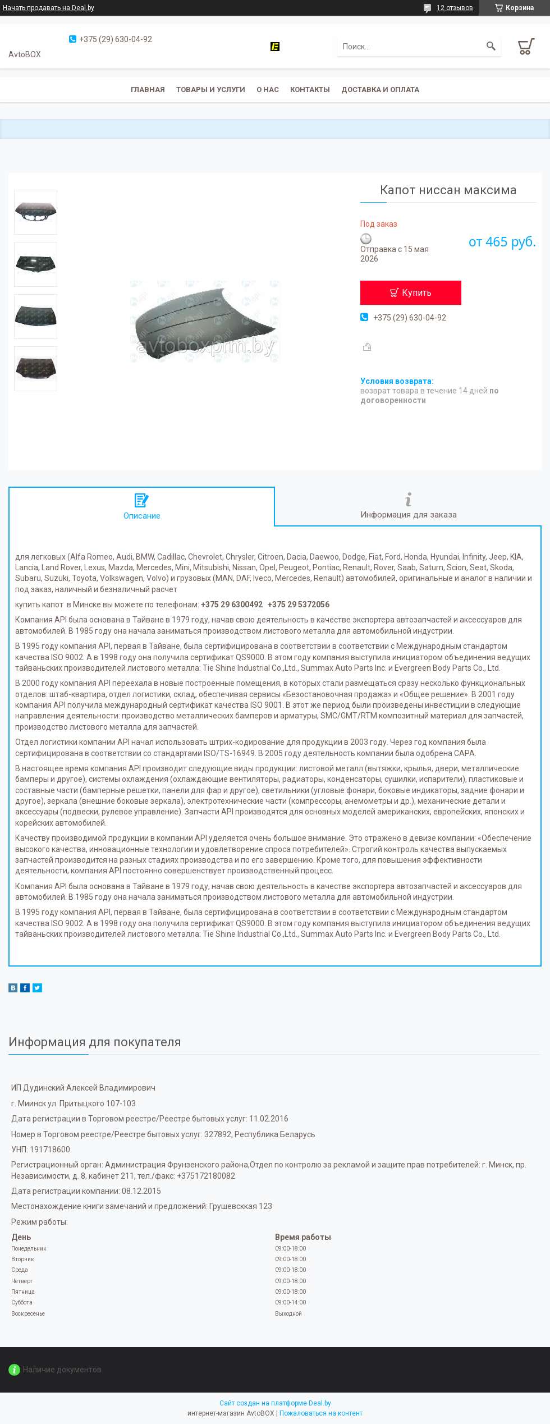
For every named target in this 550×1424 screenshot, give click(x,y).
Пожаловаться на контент (321, 1413)
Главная (148, 89)
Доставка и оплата (380, 89)
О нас (267, 89)
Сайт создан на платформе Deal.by (275, 1403)
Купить (417, 292)
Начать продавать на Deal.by (48, 8)
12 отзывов (455, 8)
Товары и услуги (210, 89)
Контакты (310, 89)
